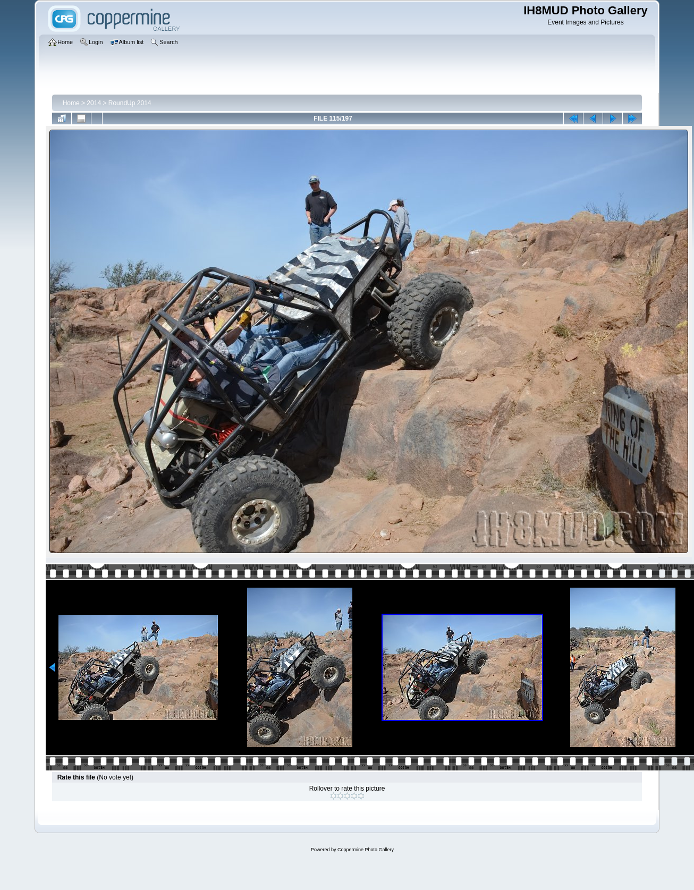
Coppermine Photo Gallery (365, 849)
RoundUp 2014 (129, 103)
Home (71, 103)
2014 (94, 103)
